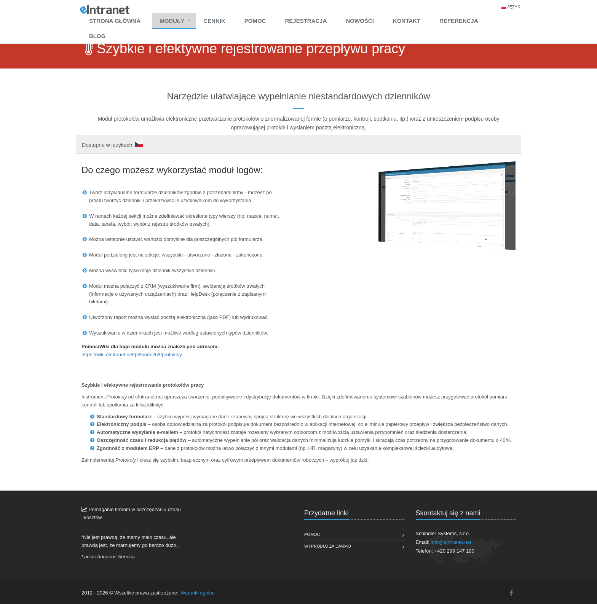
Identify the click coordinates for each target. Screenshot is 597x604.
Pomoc (255, 21)
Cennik (214, 21)
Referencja (458, 21)
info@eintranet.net (451, 542)
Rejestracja (306, 21)
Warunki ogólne (197, 593)
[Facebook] (511, 593)
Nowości (360, 21)
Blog (97, 36)
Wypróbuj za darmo (327, 546)
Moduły (172, 21)
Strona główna (114, 21)
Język (513, 7)
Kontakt (406, 21)
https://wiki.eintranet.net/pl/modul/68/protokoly (131, 354)
